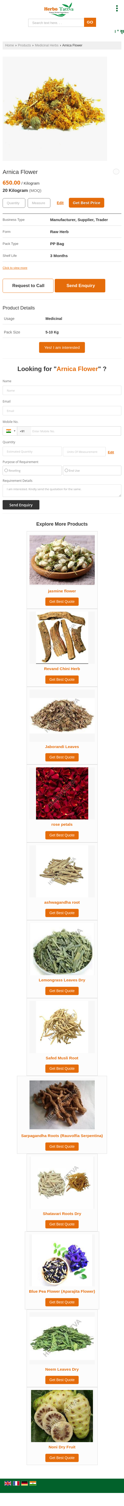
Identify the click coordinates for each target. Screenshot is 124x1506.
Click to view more (15, 267)
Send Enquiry (81, 285)
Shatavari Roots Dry (62, 1213)
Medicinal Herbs (46, 45)
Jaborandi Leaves (62, 746)
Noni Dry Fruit (62, 1447)
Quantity (9, 442)
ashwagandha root (62, 902)
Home (9, 45)
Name (7, 381)
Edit (60, 203)
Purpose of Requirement (20, 462)
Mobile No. (11, 422)
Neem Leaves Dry (62, 1369)
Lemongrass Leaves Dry (62, 980)
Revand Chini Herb (62, 668)
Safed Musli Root (62, 1058)
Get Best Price (86, 203)
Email (7, 401)
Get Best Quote (62, 601)
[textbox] (39, 203)
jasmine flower (62, 591)
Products (24, 45)
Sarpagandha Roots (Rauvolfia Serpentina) (62, 1135)
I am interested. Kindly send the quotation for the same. (62, 490)
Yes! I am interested (62, 347)
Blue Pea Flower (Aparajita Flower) (62, 1291)
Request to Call (28, 285)
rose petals (62, 824)
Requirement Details (17, 481)
